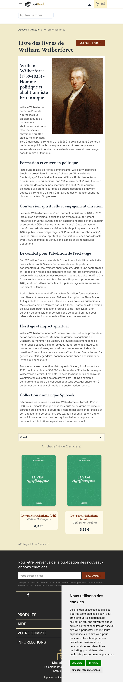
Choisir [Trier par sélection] (61, 437)
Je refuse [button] (94, 663)
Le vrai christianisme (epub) (84, 519)
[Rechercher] (36, 15)
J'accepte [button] (77, 663)
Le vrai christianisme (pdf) (38, 517)
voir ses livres (90, 43)
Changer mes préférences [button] (86, 670)
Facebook (28, 594)
